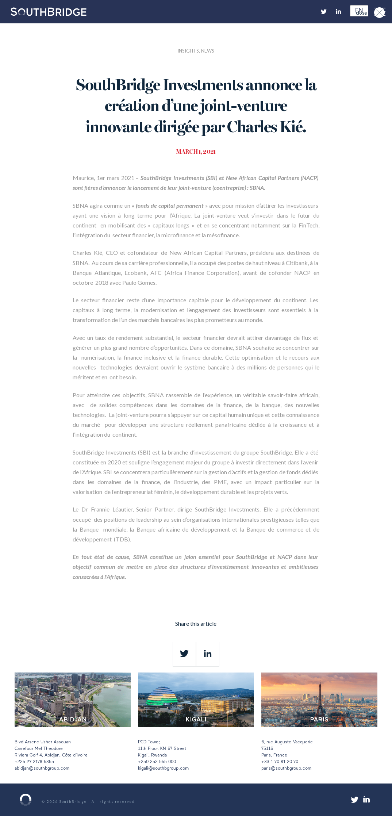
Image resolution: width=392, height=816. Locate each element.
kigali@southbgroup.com (163, 768)
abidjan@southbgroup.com (42, 768)
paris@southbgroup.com (286, 768)
